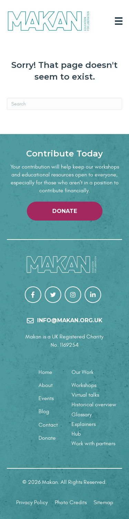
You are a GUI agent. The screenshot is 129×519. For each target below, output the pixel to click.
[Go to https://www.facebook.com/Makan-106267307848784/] (33, 294)
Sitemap (103, 502)
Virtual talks (85, 395)
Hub (76, 434)
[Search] (64, 104)
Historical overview (94, 404)
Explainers (84, 424)
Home (45, 372)
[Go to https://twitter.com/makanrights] (53, 294)
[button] (65, 211)
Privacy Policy (32, 502)
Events (46, 398)
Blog (44, 411)
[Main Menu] (118, 21)
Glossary (82, 414)
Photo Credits (71, 502)
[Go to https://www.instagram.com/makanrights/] (73, 294)
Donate (47, 438)
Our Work (83, 372)
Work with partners (93, 443)
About (46, 385)
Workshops (84, 385)
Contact (48, 425)
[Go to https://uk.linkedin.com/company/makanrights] (93, 294)
